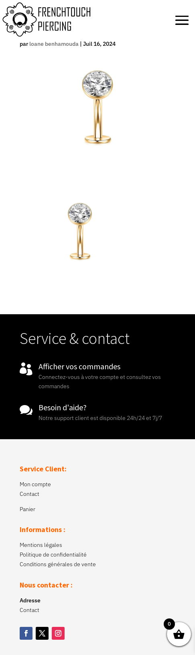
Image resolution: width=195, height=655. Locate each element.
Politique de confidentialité (53, 554)
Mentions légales (41, 545)
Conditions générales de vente (58, 564)
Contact (29, 493)
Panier (27, 509)
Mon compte (35, 484)
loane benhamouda (54, 43)
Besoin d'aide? (63, 407)
